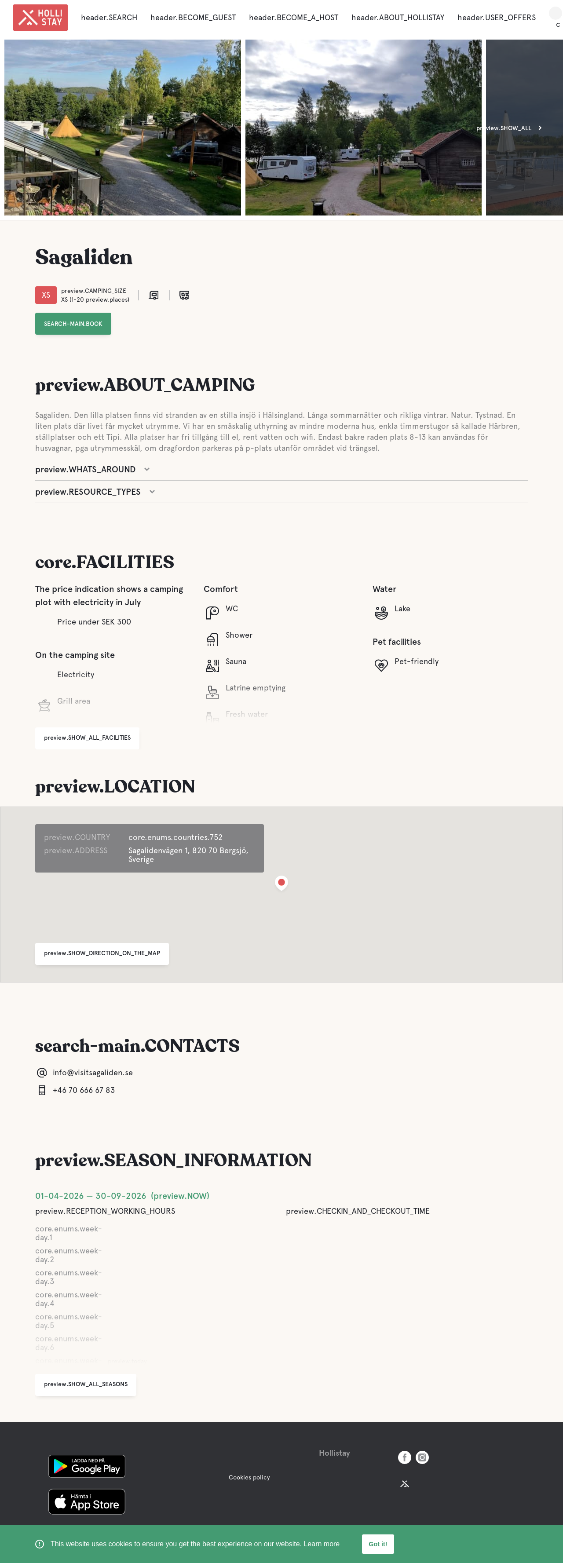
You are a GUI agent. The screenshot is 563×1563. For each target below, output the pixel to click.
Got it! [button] (378, 1544)
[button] (281, 885)
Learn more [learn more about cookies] (321, 1544)
